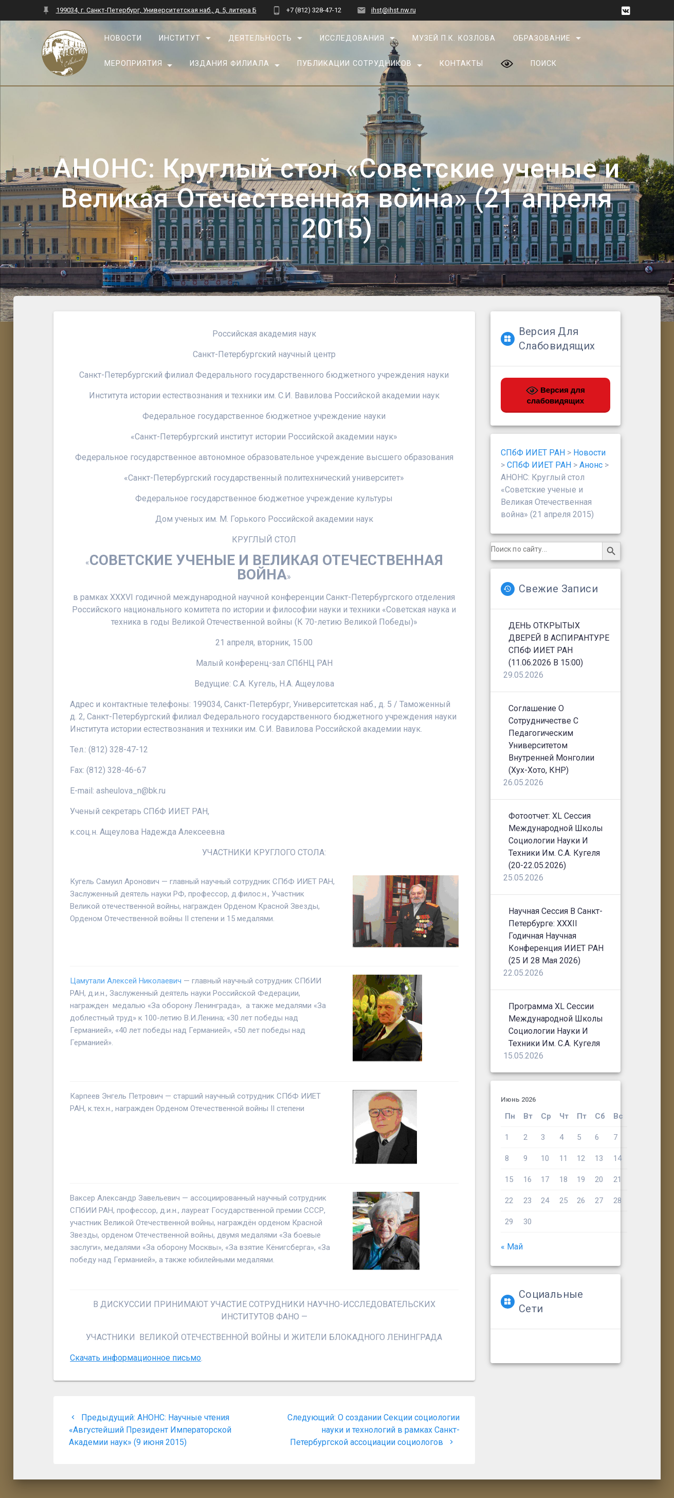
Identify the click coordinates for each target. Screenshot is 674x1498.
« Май (512, 1247)
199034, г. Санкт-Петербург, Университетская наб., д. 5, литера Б (156, 10)
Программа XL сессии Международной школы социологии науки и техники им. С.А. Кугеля (555, 1024)
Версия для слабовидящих (555, 394)
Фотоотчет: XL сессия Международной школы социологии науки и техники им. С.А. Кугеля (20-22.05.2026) (555, 840)
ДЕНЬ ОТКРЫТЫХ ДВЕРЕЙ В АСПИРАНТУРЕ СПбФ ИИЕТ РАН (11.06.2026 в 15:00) (558, 644)
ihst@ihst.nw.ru (393, 10)
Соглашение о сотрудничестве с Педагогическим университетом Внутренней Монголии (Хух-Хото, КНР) (551, 739)
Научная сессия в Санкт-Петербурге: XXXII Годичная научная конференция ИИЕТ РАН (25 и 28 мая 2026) (556, 935)
